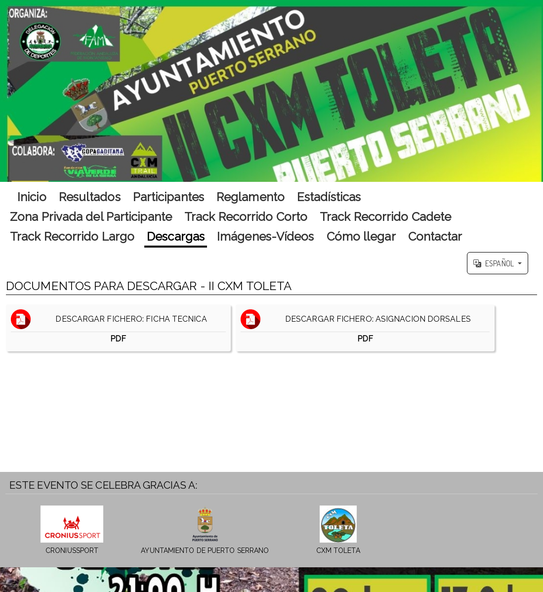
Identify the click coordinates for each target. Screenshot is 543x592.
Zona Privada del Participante (91, 217)
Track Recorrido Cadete (385, 217)
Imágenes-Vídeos (265, 236)
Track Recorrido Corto (245, 217)
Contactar (435, 236)
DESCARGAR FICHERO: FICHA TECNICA (118, 327)
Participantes (168, 197)
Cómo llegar (361, 236)
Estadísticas (329, 197)
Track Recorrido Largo (72, 236)
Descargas (176, 236)
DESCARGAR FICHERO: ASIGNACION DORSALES (365, 327)
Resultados (90, 197)
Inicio (31, 197)
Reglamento (250, 197)
